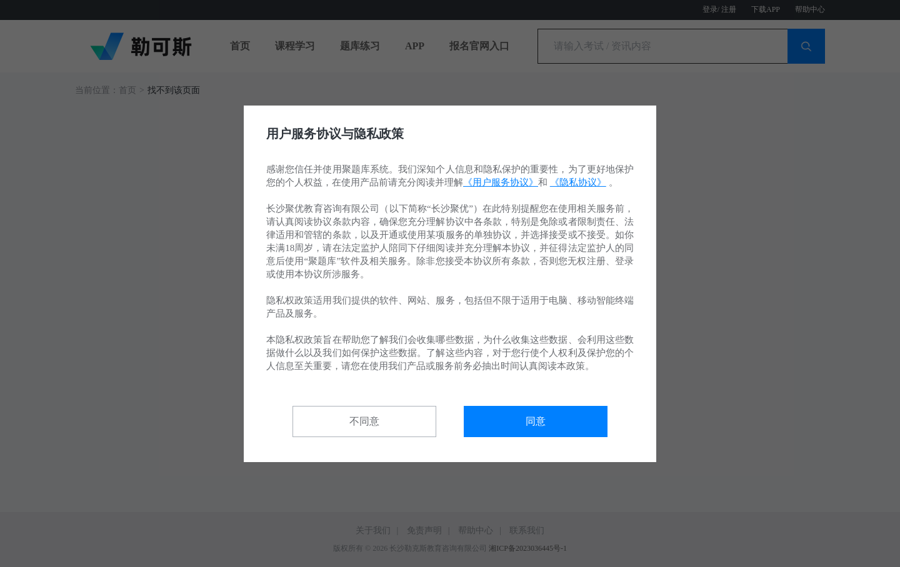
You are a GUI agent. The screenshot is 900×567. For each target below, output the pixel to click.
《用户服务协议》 (500, 182)
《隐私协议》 (578, 182)
